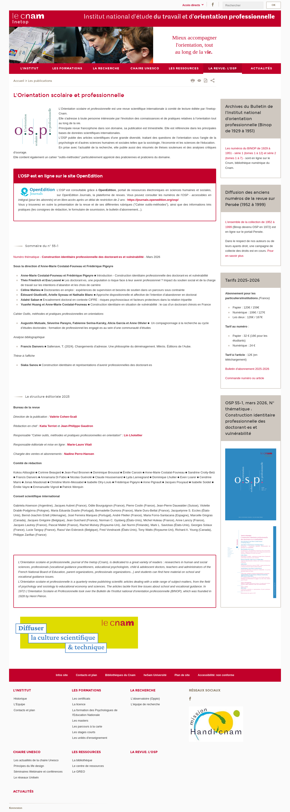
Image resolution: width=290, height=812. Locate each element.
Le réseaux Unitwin (26, 777)
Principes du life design (29, 766)
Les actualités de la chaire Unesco (36, 760)
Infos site (62, 674)
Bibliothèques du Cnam (120, 674)
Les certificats (81, 698)
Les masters (80, 720)
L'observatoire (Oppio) (145, 698)
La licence (79, 704)
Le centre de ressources (88, 766)
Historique (20, 698)
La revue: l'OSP (143, 752)
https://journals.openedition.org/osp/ (153, 199)
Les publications (40, 80)
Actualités (23, 791)
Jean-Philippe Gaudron (77, 426)
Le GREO (78, 771)
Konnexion (15, 808)
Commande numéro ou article (244, 378)
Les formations (86, 690)
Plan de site (182, 674)
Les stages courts (83, 732)
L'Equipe (19, 704)
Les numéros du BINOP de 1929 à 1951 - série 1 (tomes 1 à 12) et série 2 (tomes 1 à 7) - (250, 153)
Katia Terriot (48, 426)
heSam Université (155, 674)
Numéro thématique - (78, 256)
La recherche (142, 690)
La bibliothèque (82, 760)
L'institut (22, 690)
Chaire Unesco (27, 752)
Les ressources (86, 752)
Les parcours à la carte (87, 726)
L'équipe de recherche (145, 704)
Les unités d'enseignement (89, 737)
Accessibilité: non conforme (216, 674)
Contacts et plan (86, 674)
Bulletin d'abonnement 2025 (243, 369)
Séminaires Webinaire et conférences (38, 771)
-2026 (265, 369)
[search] (242, 5)
